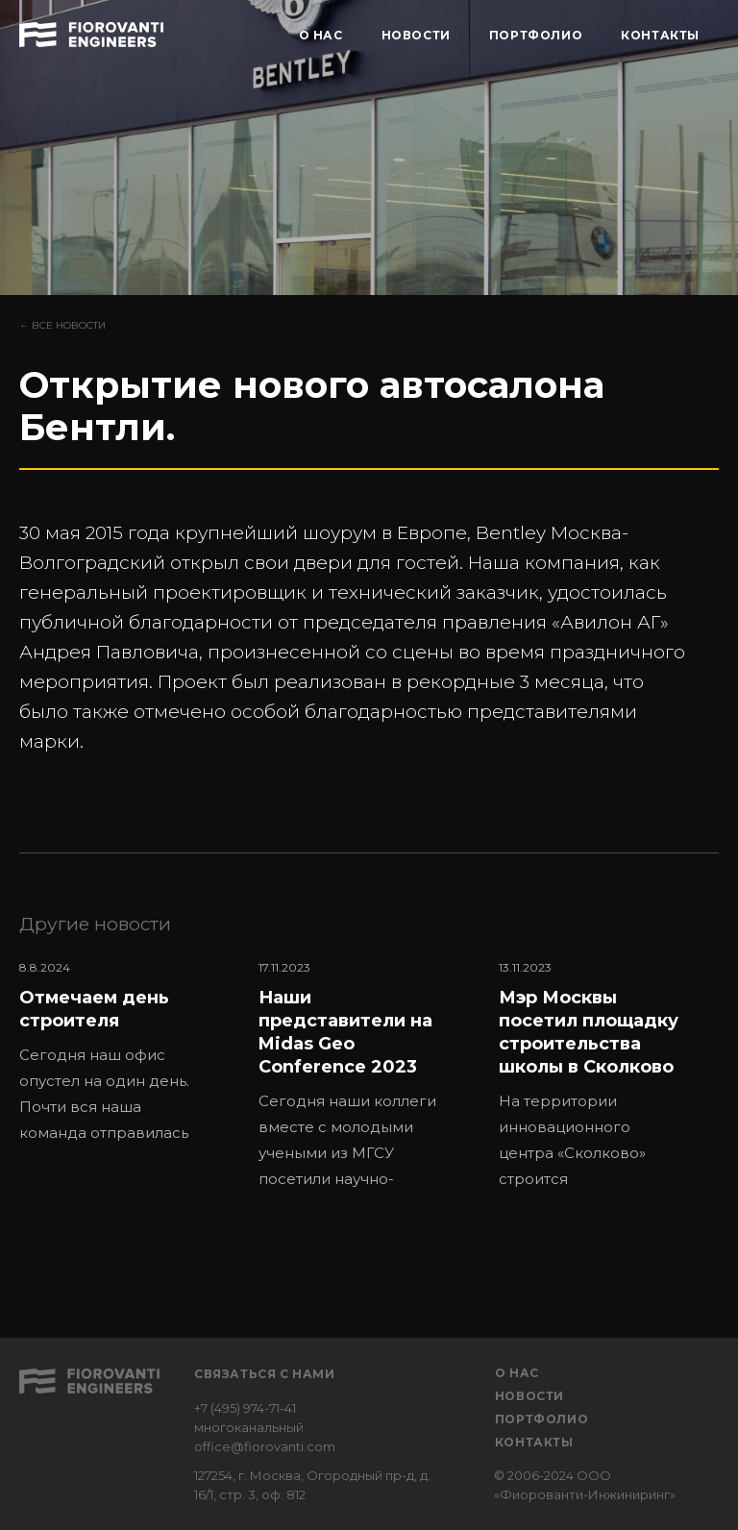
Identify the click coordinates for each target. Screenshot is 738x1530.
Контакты (534, 1442)
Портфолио (541, 1419)
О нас (517, 1373)
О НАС (321, 35)
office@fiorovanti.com (264, 1446)
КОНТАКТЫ (660, 35)
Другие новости (95, 924)
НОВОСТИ (416, 35)
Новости (529, 1396)
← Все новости (62, 325)
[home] (91, 31)
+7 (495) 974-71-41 (245, 1408)
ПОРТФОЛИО (535, 35)
